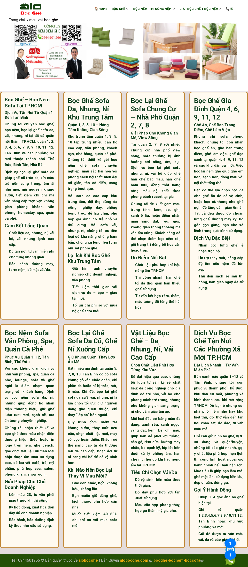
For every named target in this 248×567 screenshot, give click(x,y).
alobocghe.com (134, 560)
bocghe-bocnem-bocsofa (177, 560)
